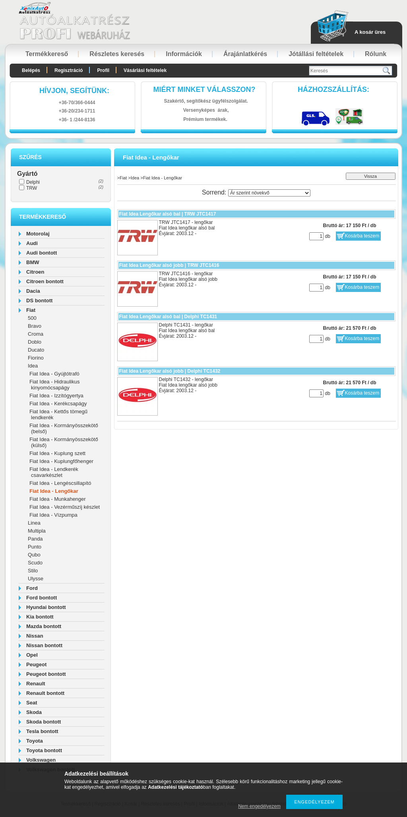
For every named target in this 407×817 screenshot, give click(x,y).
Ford (32, 588)
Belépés (31, 70)
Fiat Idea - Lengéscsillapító (60, 483)
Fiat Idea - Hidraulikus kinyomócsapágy (54, 385)
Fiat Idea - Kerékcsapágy (58, 404)
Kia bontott (40, 617)
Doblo (34, 342)
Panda (35, 539)
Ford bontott (41, 598)
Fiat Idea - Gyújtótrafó (54, 374)
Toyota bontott (44, 750)
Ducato (36, 350)
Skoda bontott (43, 722)
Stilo (33, 571)
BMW (32, 262)
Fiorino (36, 358)
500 (32, 318)
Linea (34, 523)
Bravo (34, 326)
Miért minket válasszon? (204, 89)
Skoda (34, 712)
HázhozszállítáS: (333, 89)
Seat (31, 703)
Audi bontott (41, 253)
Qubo (34, 555)
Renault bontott (45, 693)
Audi (32, 243)
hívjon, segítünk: (74, 91)
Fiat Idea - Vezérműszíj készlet (64, 507)
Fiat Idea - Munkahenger (57, 499)
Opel (32, 655)
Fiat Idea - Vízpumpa (53, 515)
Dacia (33, 291)
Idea (33, 366)
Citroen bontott (45, 281)
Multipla (37, 531)
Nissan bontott (44, 645)
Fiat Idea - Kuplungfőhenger (61, 461)
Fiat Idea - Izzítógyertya (56, 396)
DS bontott (39, 300)
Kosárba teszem (362, 236)
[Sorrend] (269, 192)
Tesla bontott (42, 731)
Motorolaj (38, 234)
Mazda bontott (43, 626)
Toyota (34, 741)
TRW (31, 188)
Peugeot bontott (46, 674)
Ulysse (35, 579)
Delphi (33, 182)
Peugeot (36, 664)
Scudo (35, 563)
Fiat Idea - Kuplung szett (57, 453)
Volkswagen (41, 760)
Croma (35, 334)
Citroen (35, 272)
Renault (35, 684)
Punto (34, 547)
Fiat (30, 310)
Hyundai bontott (46, 607)
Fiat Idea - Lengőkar (53, 491)
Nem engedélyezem (259, 806)
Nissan (34, 636)
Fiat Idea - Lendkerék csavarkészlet (53, 472)
